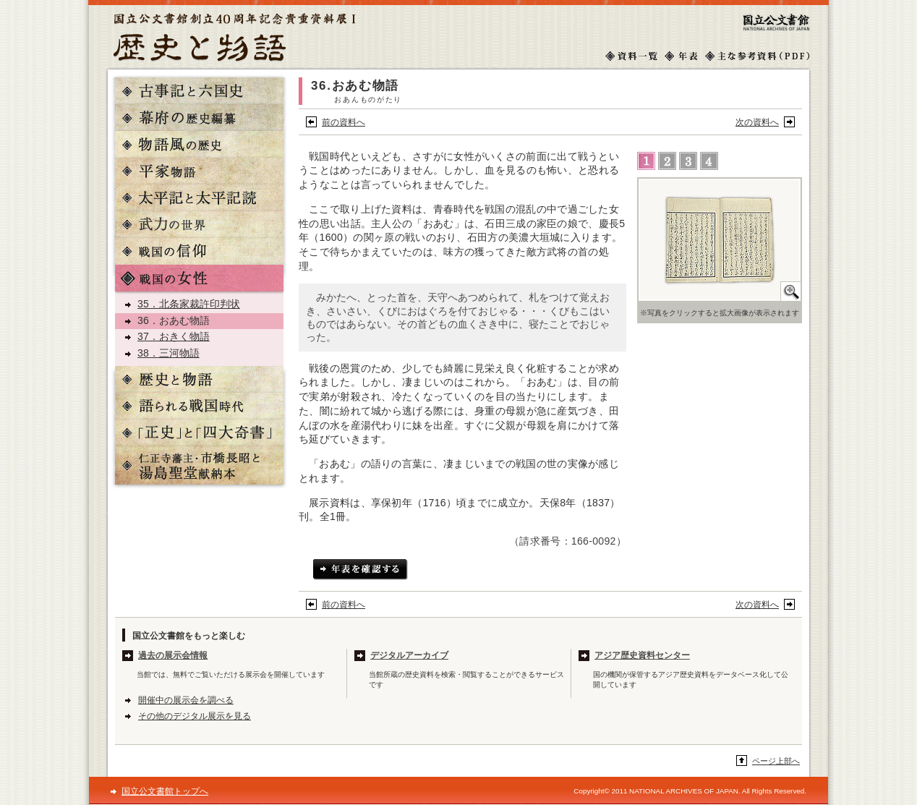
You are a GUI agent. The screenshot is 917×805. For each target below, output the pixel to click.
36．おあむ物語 (173, 320)
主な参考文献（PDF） (757, 56)
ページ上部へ (776, 761)
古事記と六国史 (199, 90)
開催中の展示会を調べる (186, 700)
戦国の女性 (199, 278)
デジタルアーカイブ (409, 655)
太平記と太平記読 (199, 197)
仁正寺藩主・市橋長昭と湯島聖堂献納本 (199, 465)
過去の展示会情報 (173, 655)
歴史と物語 (199, 379)
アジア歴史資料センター (642, 655)
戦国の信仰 (199, 251)
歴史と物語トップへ (235, 37)
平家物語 (199, 171)
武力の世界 (199, 224)
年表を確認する (360, 569)
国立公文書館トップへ (777, 22)
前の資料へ (343, 122)
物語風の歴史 (199, 144)
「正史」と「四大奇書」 (199, 432)
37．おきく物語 (173, 336)
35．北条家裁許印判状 (188, 304)
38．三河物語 (168, 353)
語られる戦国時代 (199, 406)
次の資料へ (757, 122)
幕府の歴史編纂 (199, 117)
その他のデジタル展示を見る (194, 716)
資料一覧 (631, 56)
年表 (681, 56)
